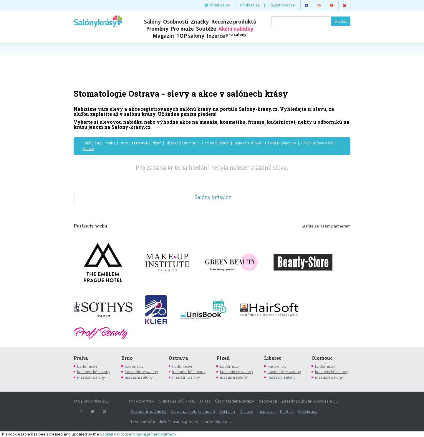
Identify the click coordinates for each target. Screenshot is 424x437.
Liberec (171, 143)
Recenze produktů (233, 21)
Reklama (227, 411)
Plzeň (157, 143)
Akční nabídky (235, 28)
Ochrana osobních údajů (193, 411)
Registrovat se (282, 5)
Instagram (267, 411)
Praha (110, 143)
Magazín (163, 35)
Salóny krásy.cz (213, 197)
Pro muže (182, 28)
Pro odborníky (141, 401)
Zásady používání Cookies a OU (309, 401)
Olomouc (190, 143)
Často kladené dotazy (234, 401)
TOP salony (190, 35)
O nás (205, 401)
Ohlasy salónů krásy (177, 401)
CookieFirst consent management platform (138, 434)
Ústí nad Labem (216, 143)
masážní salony (91, 377)
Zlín (303, 143)
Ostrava (178, 358)
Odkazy (246, 411)
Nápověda (268, 401)
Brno (124, 143)
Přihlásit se (250, 5)
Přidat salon (217, 5)
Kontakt (287, 411)
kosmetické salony (93, 371)
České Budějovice (281, 143)
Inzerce (226, 35)
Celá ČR (89, 143)
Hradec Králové (247, 143)
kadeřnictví (87, 366)
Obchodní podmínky (148, 411)
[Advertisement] (212, 65)
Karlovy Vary (322, 143)
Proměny (157, 28)
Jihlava (88, 148)
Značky (200, 21)
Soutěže (206, 28)
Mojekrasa (307, 411)
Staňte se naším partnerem (326, 226)
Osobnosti (175, 21)
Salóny (152, 21)
